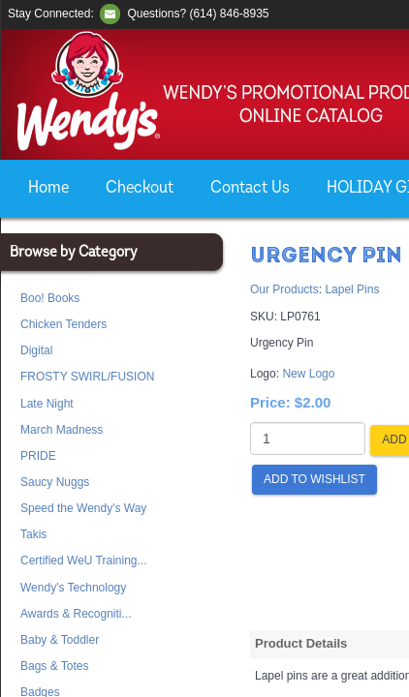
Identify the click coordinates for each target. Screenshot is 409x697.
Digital (36, 350)
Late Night (47, 403)
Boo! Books (49, 298)
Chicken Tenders (63, 324)
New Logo (308, 373)
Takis (33, 534)
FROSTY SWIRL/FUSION (87, 376)
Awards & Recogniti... (76, 614)
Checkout (139, 188)
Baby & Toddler (59, 640)
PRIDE (38, 456)
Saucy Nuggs (54, 482)
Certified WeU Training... (83, 560)
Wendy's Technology (73, 587)
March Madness (61, 430)
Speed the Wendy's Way (83, 508)
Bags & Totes (54, 666)
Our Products (284, 289)
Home (48, 188)
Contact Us (250, 188)
